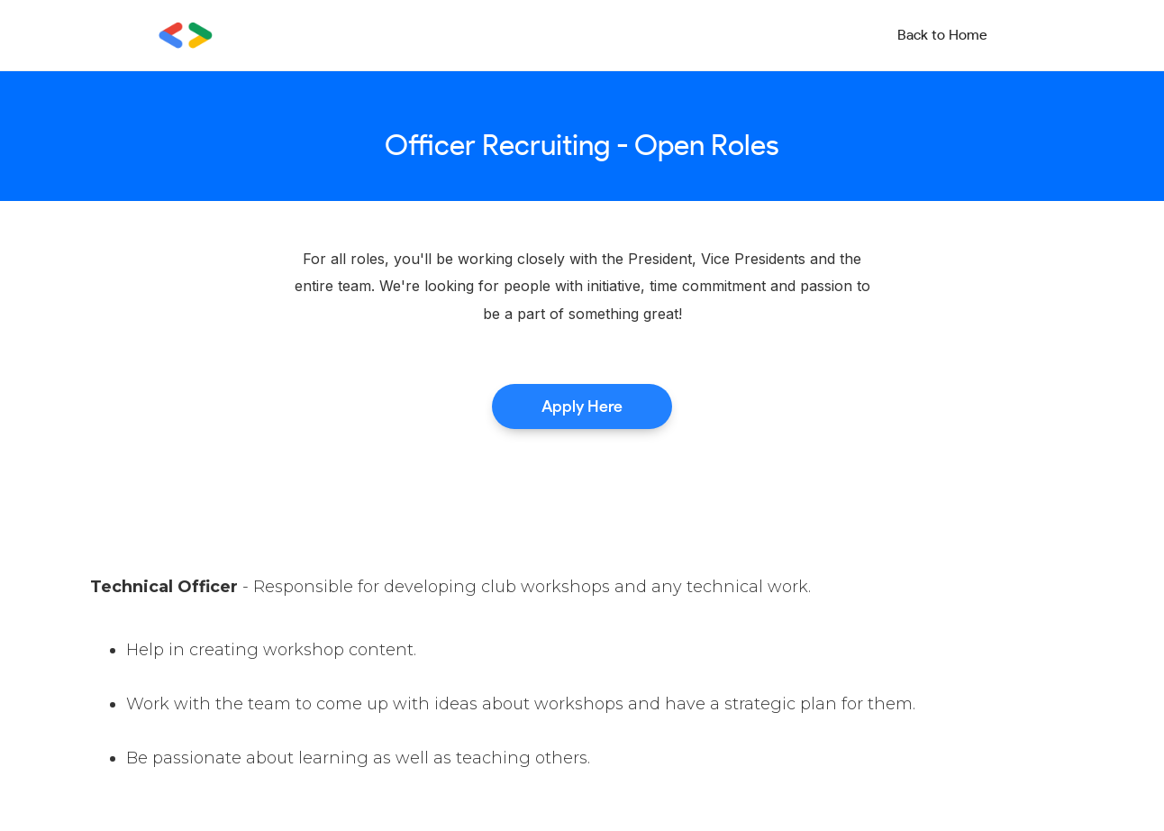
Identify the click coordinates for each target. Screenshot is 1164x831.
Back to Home (942, 34)
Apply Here (582, 406)
